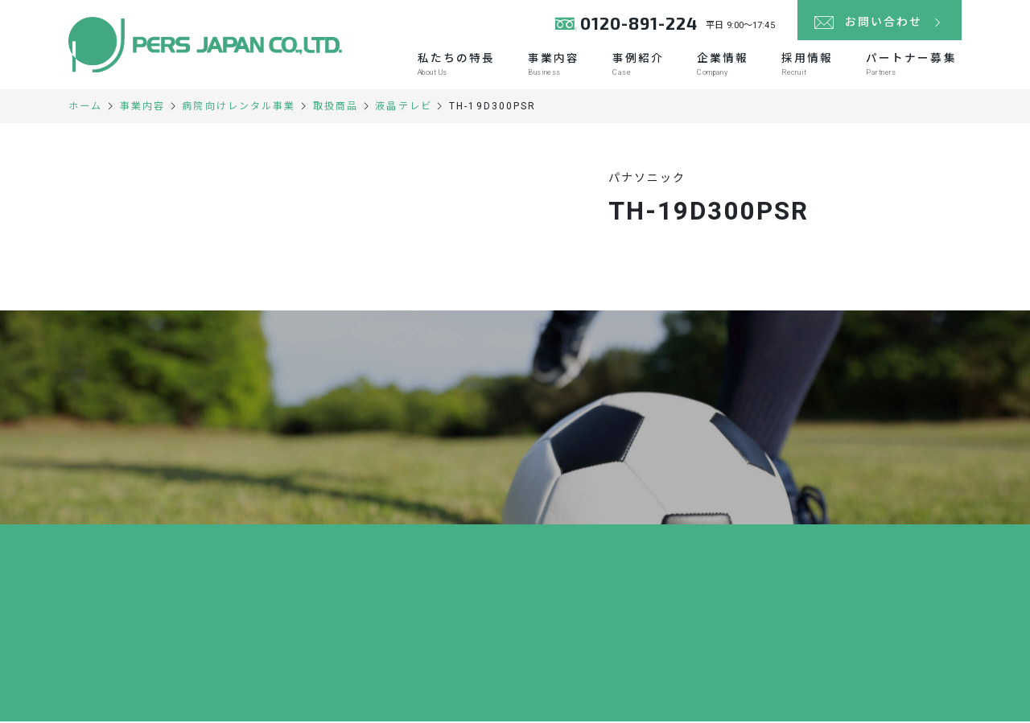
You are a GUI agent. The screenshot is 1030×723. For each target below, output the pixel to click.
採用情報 (805, 65)
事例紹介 (634, 65)
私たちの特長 (450, 65)
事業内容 (549, 65)
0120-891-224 (638, 24)
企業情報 (719, 65)
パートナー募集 (910, 65)
